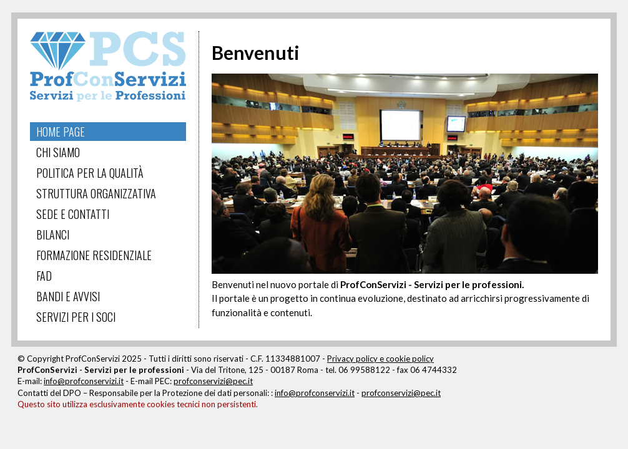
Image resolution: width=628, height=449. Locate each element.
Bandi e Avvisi (68, 296)
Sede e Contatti (72, 214)
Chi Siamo (58, 152)
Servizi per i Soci (75, 317)
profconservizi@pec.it (213, 381)
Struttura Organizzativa (96, 193)
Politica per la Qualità (90, 173)
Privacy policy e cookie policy (380, 359)
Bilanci (52, 234)
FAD (44, 276)
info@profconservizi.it (84, 381)
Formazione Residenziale (94, 255)
